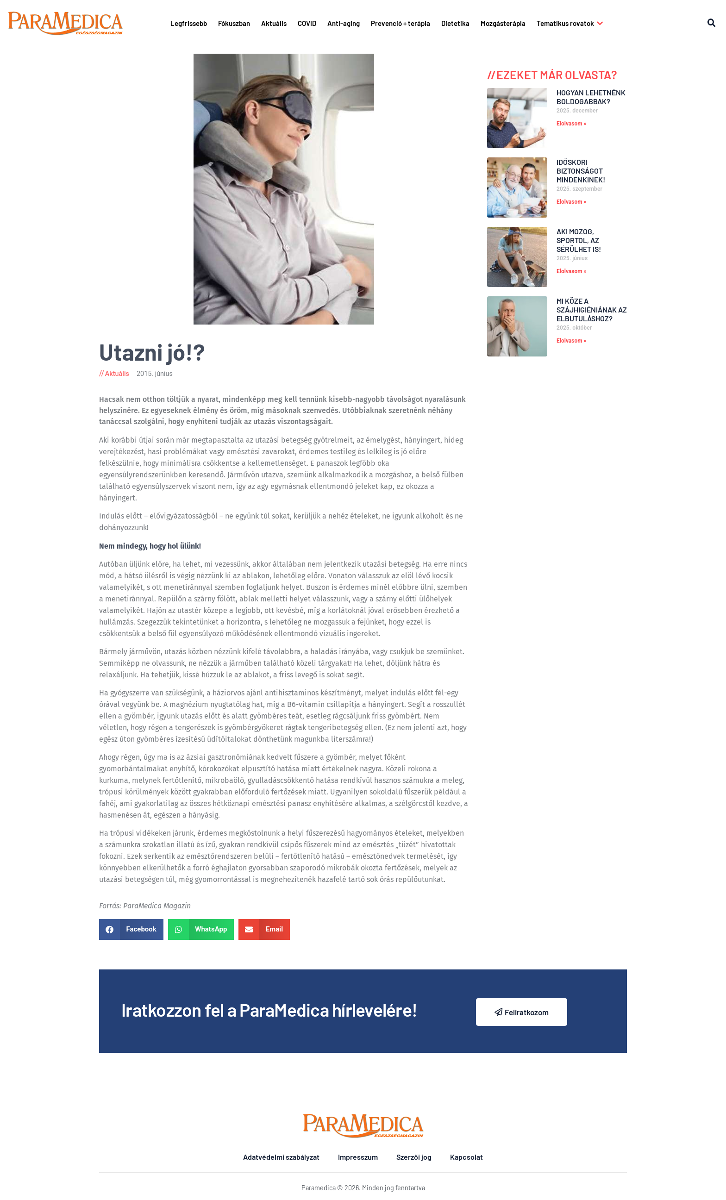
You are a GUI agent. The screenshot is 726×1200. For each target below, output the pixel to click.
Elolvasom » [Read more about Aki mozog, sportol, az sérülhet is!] (572, 271)
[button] (711, 23)
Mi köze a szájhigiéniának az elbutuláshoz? (592, 309)
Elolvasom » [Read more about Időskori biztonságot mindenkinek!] (572, 202)
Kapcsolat (466, 1156)
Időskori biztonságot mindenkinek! (581, 170)
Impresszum (358, 1156)
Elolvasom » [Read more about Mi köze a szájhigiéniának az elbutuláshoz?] (572, 341)
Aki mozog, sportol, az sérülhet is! (579, 240)
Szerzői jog (414, 1156)
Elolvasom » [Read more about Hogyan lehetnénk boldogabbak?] (572, 123)
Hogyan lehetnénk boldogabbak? (591, 97)
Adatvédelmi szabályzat (281, 1156)
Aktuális (117, 374)
